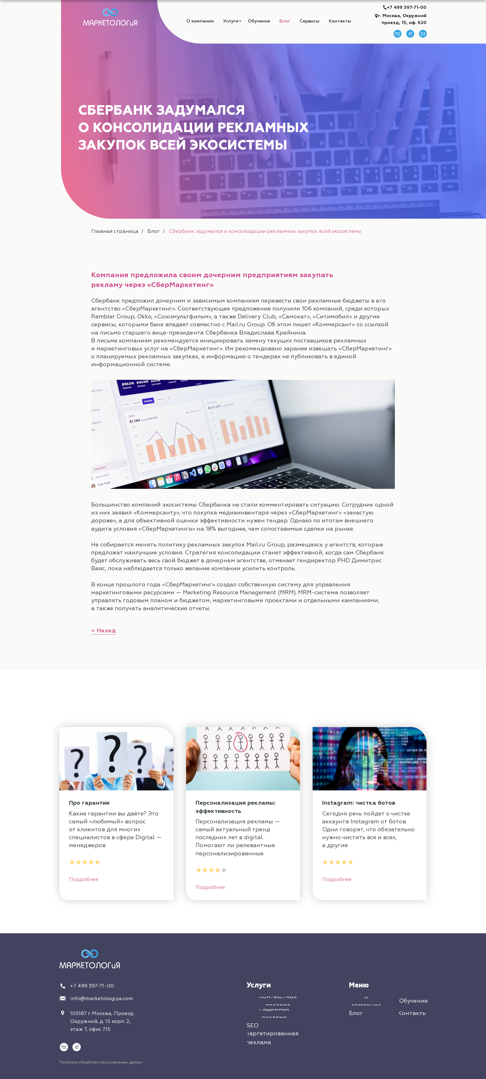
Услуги (258, 985)
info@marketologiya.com (101, 998)
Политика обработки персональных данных (101, 1062)
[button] (309, 21)
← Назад (103, 630)
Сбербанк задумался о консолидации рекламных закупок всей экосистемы (265, 231)
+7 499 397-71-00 (407, 7)
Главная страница (115, 231)
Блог (153, 231)
